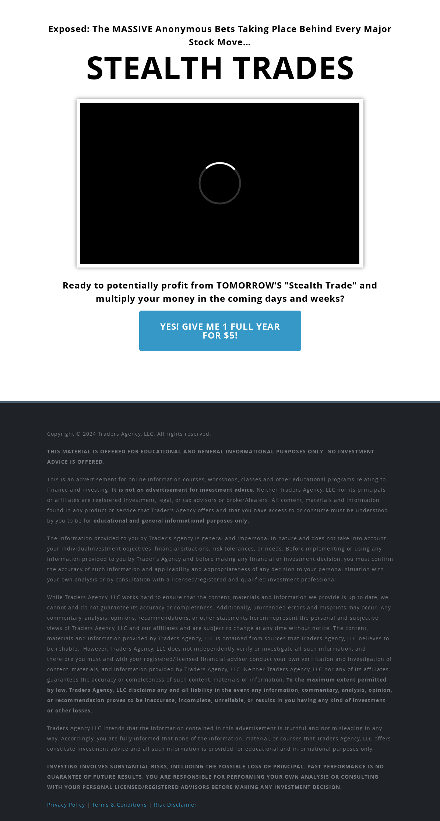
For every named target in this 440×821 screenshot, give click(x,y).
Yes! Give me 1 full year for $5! (220, 331)
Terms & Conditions (119, 804)
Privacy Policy (66, 804)
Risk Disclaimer (175, 804)
